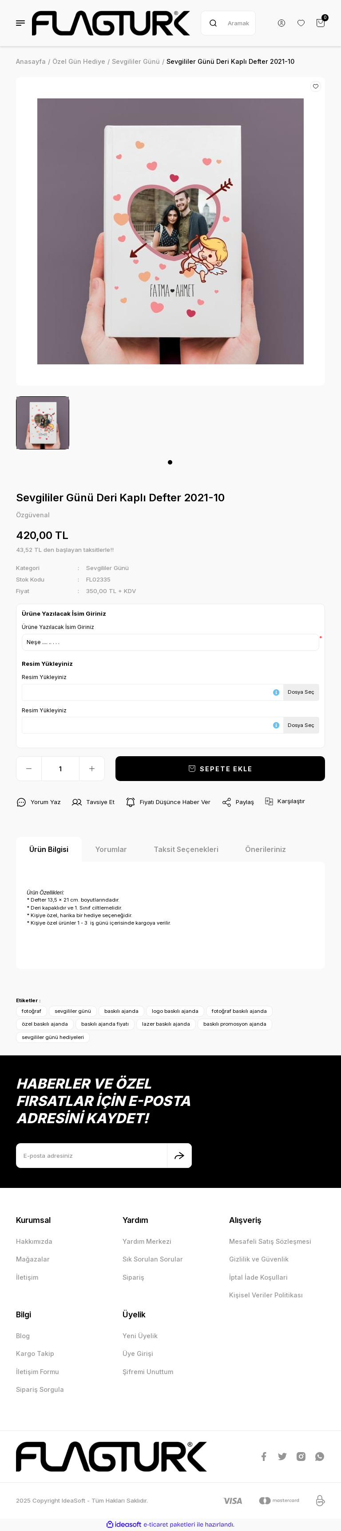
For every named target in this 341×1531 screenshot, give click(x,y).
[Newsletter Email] (104, 1155)
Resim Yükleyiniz (44, 677)
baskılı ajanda (121, 1011)
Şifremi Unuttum (148, 1371)
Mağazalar (33, 1259)
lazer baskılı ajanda (166, 1024)
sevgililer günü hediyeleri (53, 1037)
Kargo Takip (35, 1353)
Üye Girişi (138, 1353)
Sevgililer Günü (107, 567)
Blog (23, 1336)
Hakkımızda (34, 1241)
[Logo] (111, 23)
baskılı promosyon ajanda (234, 1024)
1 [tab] (170, 462)
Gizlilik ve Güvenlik (259, 1259)
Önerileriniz (265, 849)
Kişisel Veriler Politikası (266, 1295)
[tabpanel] (43, 422)
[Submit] (179, 1155)
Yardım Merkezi (147, 1241)
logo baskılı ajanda (175, 1011)
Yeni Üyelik (140, 1336)
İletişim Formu (37, 1371)
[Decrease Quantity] (28, 769)
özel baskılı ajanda (45, 1024)
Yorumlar (111, 849)
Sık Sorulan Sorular (153, 1259)
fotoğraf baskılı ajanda (239, 1011)
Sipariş (133, 1277)
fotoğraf (31, 1011)
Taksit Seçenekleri (186, 849)
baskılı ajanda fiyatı (105, 1024)
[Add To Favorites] (315, 86)
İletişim (27, 1277)
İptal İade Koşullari (258, 1277)
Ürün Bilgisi (48, 849)
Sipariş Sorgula (40, 1389)
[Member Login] (281, 23)
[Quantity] (60, 769)
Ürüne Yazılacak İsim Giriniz (58, 627)
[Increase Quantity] (91, 769)
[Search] (228, 23)
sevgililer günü (73, 1011)
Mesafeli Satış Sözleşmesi (270, 1241)
